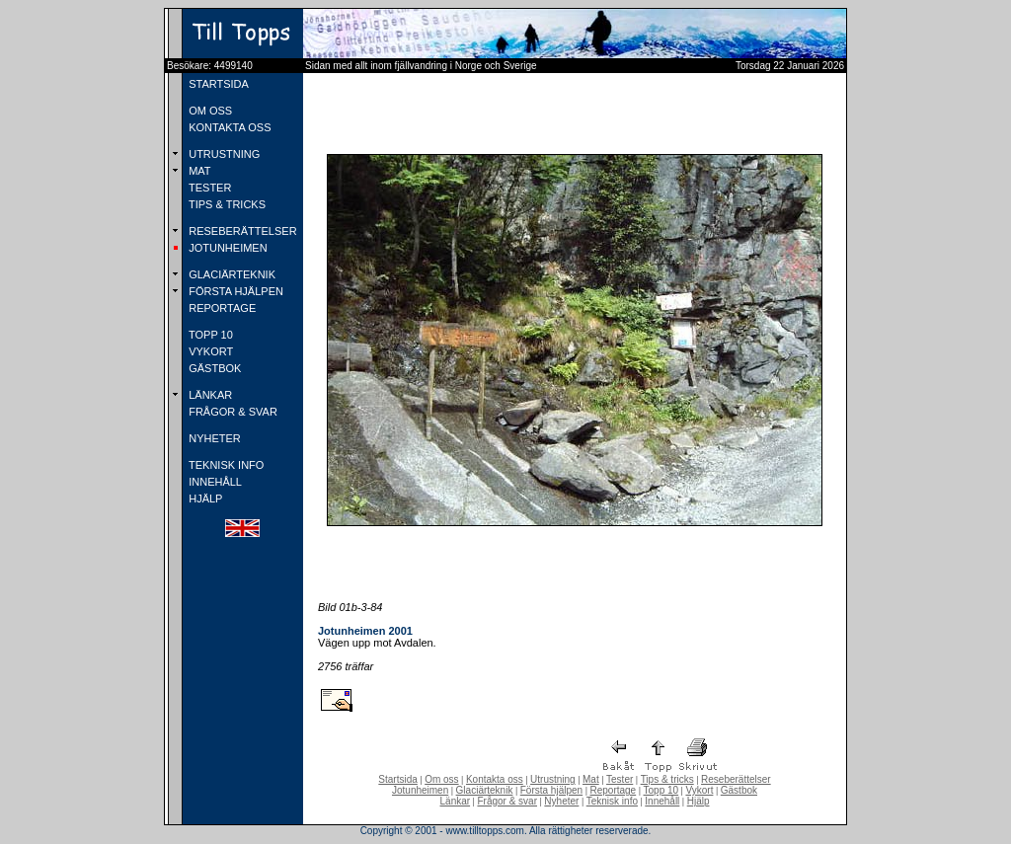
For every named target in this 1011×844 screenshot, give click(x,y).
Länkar (455, 801)
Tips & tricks (667, 779)
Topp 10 (661, 790)
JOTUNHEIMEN (227, 248)
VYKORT (209, 351)
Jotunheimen (420, 790)
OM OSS (209, 110)
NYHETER (213, 438)
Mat (591, 779)
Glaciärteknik (484, 790)
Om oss (441, 779)
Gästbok (739, 790)
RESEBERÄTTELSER (241, 231)
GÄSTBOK (213, 368)
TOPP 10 (209, 335)
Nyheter (561, 801)
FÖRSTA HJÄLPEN (234, 291)
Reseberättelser (736, 779)
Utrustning (553, 779)
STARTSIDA (217, 84)
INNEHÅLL (214, 482)
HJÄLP (204, 498)
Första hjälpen (551, 790)
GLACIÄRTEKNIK (230, 274)
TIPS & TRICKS (226, 204)
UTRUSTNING (223, 154)
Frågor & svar (507, 801)
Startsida (397, 779)
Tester (619, 779)
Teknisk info (612, 801)
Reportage (612, 790)
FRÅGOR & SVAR (231, 412)
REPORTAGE (221, 308)
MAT (198, 171)
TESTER (208, 187)
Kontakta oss (494, 779)
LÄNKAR (209, 395)
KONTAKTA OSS (228, 127)
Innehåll (662, 801)
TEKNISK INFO (225, 465)
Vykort (699, 790)
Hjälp (698, 801)
